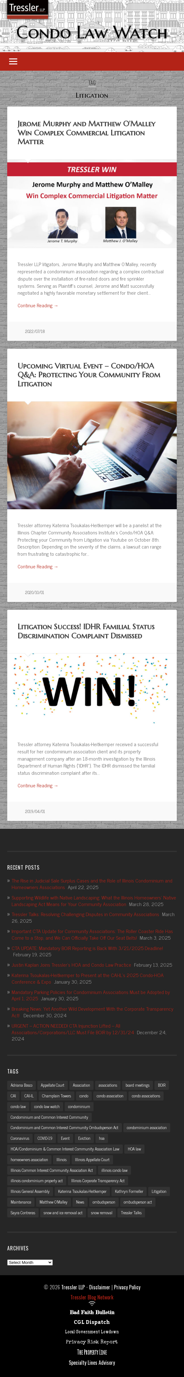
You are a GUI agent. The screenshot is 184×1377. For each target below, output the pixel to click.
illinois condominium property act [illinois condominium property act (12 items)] (37, 1180)
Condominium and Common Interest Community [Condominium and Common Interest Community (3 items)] (49, 1117)
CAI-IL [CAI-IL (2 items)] (29, 1095)
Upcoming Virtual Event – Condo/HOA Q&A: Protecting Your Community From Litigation (89, 375)
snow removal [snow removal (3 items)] (101, 1212)
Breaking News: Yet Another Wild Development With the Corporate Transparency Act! (92, 1011)
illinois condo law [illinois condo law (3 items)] (114, 1170)
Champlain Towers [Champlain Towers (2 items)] (56, 1095)
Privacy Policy (127, 1287)
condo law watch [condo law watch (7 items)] (47, 1106)
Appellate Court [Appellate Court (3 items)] (52, 1085)
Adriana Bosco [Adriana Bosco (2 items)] (21, 1085)
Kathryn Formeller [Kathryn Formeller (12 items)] (129, 1191)
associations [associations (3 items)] (108, 1085)
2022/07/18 (35, 331)
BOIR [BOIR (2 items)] (161, 1085)
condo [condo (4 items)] (83, 1095)
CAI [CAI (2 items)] (13, 1095)
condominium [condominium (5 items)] (79, 1106)
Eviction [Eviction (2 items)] (84, 1138)
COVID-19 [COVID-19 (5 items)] (45, 1138)
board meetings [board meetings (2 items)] (137, 1085)
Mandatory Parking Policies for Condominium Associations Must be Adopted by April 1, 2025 (91, 995)
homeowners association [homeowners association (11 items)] (29, 1159)
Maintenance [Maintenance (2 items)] (21, 1202)
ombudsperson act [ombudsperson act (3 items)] (138, 1202)
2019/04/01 (35, 811)
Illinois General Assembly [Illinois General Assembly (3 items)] (30, 1191)
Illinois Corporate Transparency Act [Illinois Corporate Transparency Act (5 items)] (98, 1180)
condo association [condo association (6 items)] (110, 1095)
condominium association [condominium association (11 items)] (147, 1127)
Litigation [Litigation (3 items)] (159, 1191)
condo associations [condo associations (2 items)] (146, 1095)
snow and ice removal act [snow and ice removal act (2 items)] (63, 1212)
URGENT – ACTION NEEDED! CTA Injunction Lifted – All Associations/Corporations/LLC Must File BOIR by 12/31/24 (73, 1028)
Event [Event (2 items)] (65, 1138)
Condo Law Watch (92, 32)
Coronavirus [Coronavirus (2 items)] (20, 1138)
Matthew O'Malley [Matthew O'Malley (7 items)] (54, 1202)
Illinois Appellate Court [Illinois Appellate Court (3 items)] (92, 1159)
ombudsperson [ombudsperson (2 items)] (104, 1202)
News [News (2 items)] (80, 1202)
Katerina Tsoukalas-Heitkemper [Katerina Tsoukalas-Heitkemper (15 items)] (82, 1191)
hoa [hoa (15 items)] (102, 1138)
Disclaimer (99, 1287)
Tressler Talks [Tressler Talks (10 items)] (131, 1212)
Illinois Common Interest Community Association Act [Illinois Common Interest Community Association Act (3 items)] (52, 1170)
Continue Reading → (38, 305)
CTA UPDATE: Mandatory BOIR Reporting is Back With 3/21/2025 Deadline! (87, 948)
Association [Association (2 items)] (81, 1085)
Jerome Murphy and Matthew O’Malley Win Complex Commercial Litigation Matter (86, 133)
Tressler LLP (73, 1287)
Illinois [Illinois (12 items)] (62, 1159)
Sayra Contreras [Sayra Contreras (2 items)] (23, 1212)
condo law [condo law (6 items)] (18, 1106)
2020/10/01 (34, 592)
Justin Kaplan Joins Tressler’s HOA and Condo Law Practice (71, 964)
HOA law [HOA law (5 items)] (134, 1148)
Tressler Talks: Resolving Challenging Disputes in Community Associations (85, 914)
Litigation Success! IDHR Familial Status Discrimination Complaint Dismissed (86, 631)
